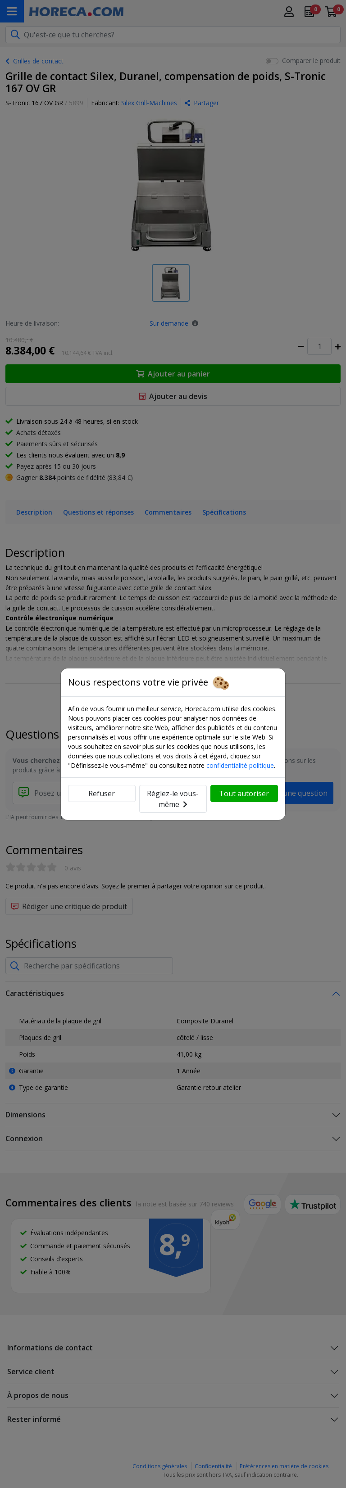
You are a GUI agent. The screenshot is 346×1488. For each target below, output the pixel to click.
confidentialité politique (240, 765)
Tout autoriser (244, 793)
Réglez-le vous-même (173, 799)
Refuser (101, 793)
